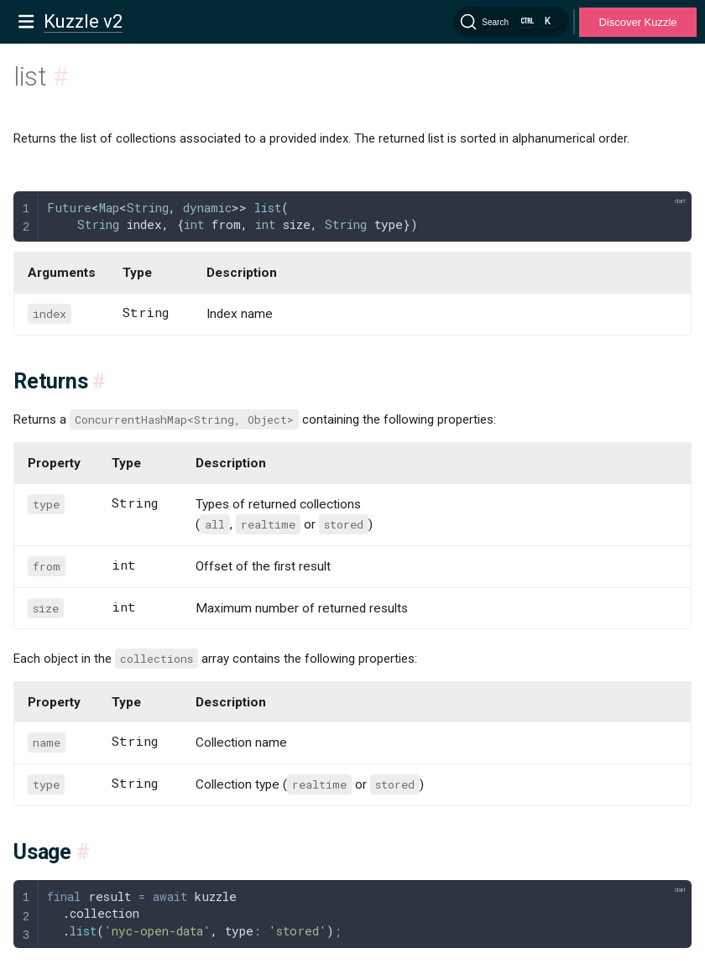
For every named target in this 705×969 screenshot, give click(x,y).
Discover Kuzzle (637, 22)
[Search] (511, 22)
